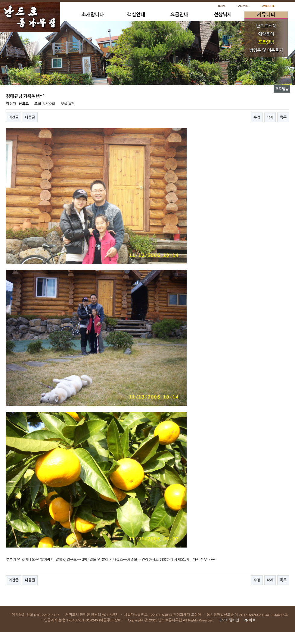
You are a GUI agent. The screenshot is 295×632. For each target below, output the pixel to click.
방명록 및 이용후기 (266, 50)
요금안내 (179, 14)
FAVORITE (268, 6)
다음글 (30, 117)
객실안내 (136, 14)
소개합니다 (92, 14)
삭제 (270, 117)
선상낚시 (223, 14)
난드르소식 (266, 25)
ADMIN (243, 6)
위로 (250, 620)
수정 (256, 117)
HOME (221, 6)
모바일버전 (229, 620)
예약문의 (266, 34)
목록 (283, 117)
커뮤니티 (266, 14)
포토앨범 (266, 42)
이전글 (13, 117)
